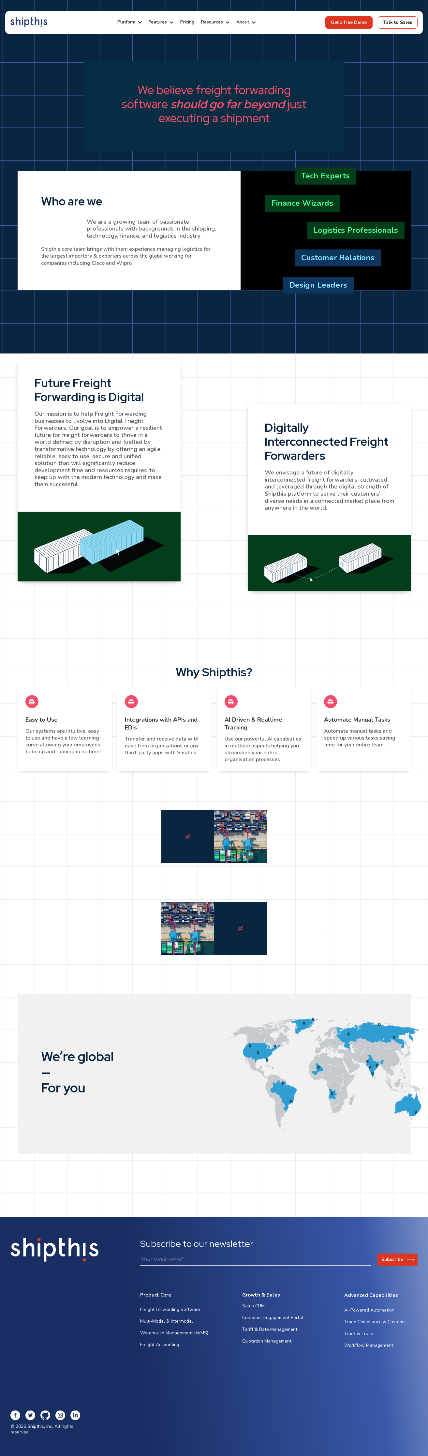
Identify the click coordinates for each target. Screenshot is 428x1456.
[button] (129, 22)
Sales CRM (253, 1310)
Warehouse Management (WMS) (174, 1335)
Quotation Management (266, 1346)
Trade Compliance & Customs (375, 1330)
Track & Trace (358, 1342)
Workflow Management (368, 1353)
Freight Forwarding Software (170, 1311)
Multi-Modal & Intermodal (166, 1323)
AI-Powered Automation (369, 1318)
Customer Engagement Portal (272, 1322)
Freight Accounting (159, 1346)
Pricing (187, 22)
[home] (28, 22)
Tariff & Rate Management (269, 1334)
